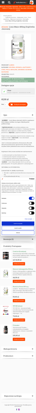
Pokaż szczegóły (28, 218)
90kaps (9, 90)
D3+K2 (18, 10)
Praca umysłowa (11, 69)
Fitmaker (16, 325)
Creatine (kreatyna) (19, 251)
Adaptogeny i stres (22, 17)
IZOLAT (17, 8)
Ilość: (4, 104)
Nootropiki (26, 19)
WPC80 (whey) (17, 306)
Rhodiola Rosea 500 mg (20, 287)
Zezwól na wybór (18, 228)
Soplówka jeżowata (10, 17)
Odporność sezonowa (16, 19)
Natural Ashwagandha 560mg (23, 269)
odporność (11, 132)
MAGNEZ (24, 8)
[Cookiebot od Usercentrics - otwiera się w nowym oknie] (26, 179)
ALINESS (4, 120)
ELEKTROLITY (31, 6)
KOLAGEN (30, 8)
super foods (15, 137)
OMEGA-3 (5, 8)
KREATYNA (22, 6)
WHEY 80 (11, 8)
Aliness (4, 27)
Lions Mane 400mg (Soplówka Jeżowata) (16, 21)
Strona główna (7, 15)
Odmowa (18, 232)
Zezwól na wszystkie (18, 223)
